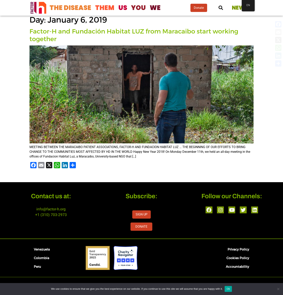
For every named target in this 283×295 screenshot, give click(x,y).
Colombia (41, 258)
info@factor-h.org (51, 209)
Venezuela (42, 249)
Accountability (237, 266)
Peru (37, 266)
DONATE (141, 226)
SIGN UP (141, 214)
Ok (228, 288)
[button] (221, 8)
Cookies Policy (237, 258)
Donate (199, 8)
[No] (278, 289)
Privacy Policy (238, 249)
